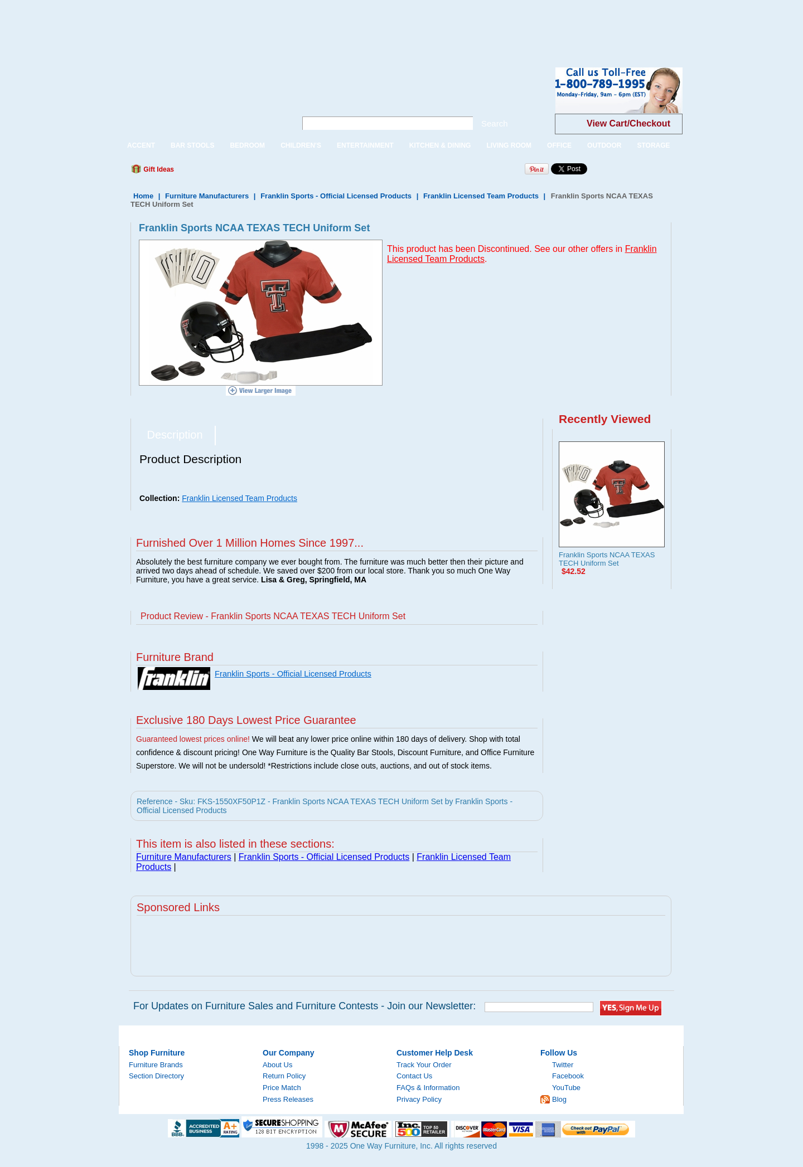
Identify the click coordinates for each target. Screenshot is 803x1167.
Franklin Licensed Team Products (481, 196)
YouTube (566, 1087)
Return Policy (284, 1076)
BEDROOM (247, 145)
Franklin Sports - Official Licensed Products (336, 196)
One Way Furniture (201, 99)
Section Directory (156, 1076)
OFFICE (559, 145)
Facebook (568, 1076)
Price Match (282, 1087)
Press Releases (288, 1099)
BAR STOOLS (192, 145)
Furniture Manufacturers (207, 196)
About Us (277, 1065)
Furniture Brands (156, 1065)
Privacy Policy (419, 1099)
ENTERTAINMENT (365, 145)
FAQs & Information (427, 1087)
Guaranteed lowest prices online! (193, 739)
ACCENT (141, 145)
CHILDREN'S (300, 145)
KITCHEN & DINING (440, 145)
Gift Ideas (158, 169)
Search (494, 123)
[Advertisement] (203, 25)
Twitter (562, 1065)
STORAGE (653, 145)
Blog (559, 1099)
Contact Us (414, 1076)
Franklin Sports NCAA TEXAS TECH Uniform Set (607, 559)
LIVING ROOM (508, 145)
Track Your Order (424, 1065)
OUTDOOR (604, 145)
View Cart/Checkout (628, 123)
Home (143, 196)
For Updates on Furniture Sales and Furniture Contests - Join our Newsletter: (304, 1006)
